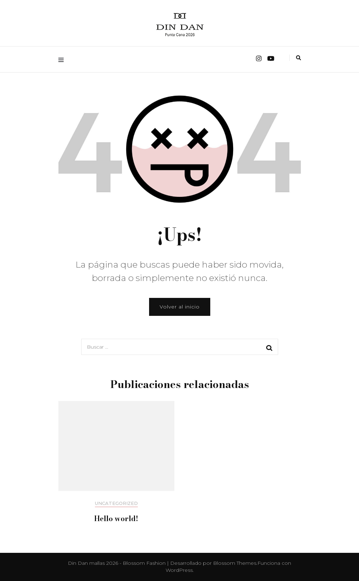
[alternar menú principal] (62, 59)
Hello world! (116, 518)
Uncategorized (116, 503)
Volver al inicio (180, 307)
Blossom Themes (234, 563)
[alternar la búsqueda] (298, 57)
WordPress (179, 570)
